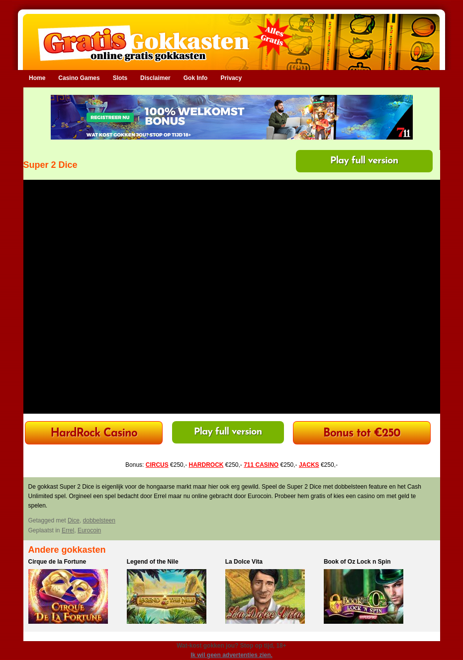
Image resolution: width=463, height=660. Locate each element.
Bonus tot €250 (361, 434)
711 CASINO (261, 464)
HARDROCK (205, 464)
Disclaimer (155, 77)
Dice (74, 520)
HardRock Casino (93, 434)
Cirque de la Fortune (57, 561)
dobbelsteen (99, 520)
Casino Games (78, 77)
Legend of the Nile (153, 561)
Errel (68, 530)
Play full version (364, 161)
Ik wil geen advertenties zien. (231, 655)
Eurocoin (89, 530)
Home (37, 77)
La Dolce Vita (244, 561)
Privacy (231, 77)
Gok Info (196, 77)
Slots (120, 77)
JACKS (309, 464)
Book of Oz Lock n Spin (357, 561)
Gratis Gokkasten (231, 35)
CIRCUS (157, 464)
